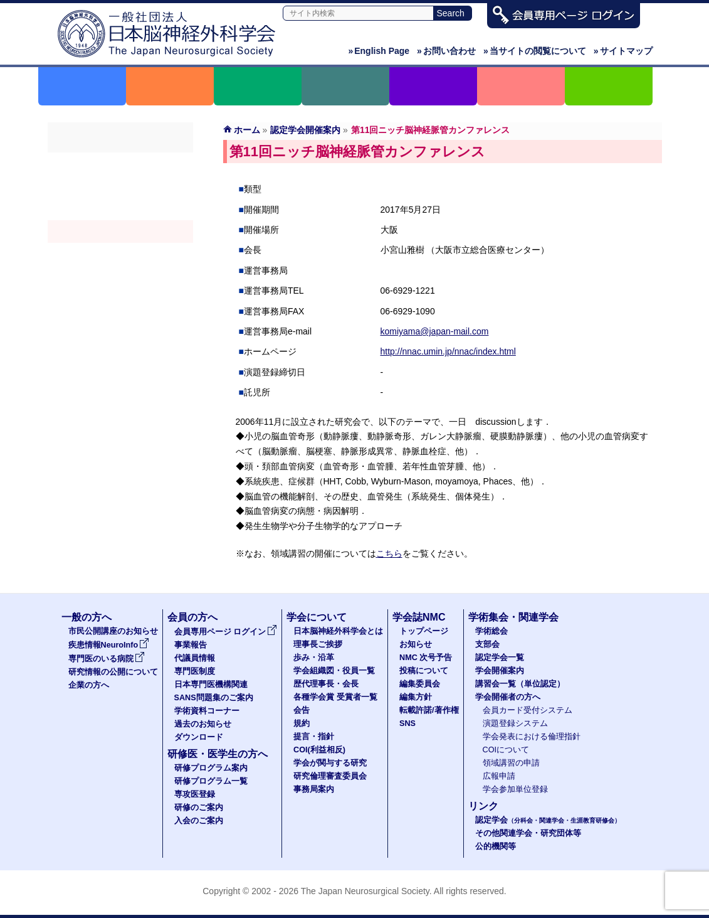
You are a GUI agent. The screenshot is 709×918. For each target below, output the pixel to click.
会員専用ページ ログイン (226, 631)
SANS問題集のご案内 (213, 697)
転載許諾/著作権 (429, 710)
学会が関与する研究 (330, 763)
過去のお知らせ (202, 724)
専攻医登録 (194, 794)
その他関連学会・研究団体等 (528, 833)
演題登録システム (515, 723)
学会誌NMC (418, 617)
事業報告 (190, 645)
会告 (301, 710)
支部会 (120, 186)
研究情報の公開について (113, 672)
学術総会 (120, 163)
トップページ (423, 631)
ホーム (247, 130)
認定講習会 (120, 254)
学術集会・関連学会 (513, 617)
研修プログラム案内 (211, 768)
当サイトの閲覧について (534, 51)
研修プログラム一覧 (211, 781)
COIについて (506, 749)
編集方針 (415, 697)
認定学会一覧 (499, 657)
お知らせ (415, 644)
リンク (483, 806)
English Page (378, 51)
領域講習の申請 (511, 763)
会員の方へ (192, 617)
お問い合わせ (446, 51)
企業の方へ (88, 685)
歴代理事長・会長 (326, 684)
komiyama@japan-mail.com (435, 331)
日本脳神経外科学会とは (338, 631)
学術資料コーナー (206, 711)
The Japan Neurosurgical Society (365, 891)
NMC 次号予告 (425, 657)
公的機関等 (495, 846)
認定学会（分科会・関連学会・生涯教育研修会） (120, 209)
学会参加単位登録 (515, 789)
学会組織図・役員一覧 (334, 670)
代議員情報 (194, 658)
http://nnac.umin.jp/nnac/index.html (448, 351)
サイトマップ (623, 51)
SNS (407, 723)
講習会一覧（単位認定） (520, 684)
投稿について (423, 670)
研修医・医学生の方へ (217, 754)
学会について (316, 617)
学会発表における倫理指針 (531, 736)
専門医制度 (194, 671)
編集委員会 (419, 684)
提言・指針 (313, 736)
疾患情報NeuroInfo (109, 645)
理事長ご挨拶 (317, 644)
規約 (301, 723)
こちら (389, 553)
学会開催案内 (120, 231)
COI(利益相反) (319, 749)
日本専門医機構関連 (211, 684)
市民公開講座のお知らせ (113, 631)
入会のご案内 (198, 820)
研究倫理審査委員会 (330, 776)
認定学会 (548, 820)
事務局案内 (313, 789)
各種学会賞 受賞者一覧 (335, 697)
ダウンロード (198, 737)
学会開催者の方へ (120, 276)
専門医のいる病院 (106, 658)
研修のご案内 (198, 807)
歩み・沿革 (313, 657)
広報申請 (499, 776)
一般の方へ (86, 617)
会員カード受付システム (527, 710)
